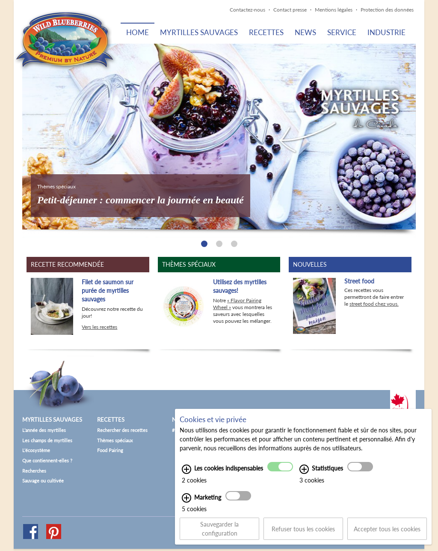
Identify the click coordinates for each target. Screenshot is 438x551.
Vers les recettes (99, 327)
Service (341, 32)
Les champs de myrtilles (47, 440)
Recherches (34, 471)
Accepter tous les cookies (387, 535)
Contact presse (290, 9)
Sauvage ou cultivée (43, 480)
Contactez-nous (247, 9)
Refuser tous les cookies (303, 535)
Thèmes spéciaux (115, 440)
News (305, 32)
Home (137, 32)
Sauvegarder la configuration (219, 535)
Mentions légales (333, 9)
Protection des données (387, 9)
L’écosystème (36, 450)
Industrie (386, 32)
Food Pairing (110, 450)
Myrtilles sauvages (199, 32)
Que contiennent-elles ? (47, 460)
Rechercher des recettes (122, 430)
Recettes (266, 32)
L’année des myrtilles (44, 430)
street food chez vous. (374, 304)
